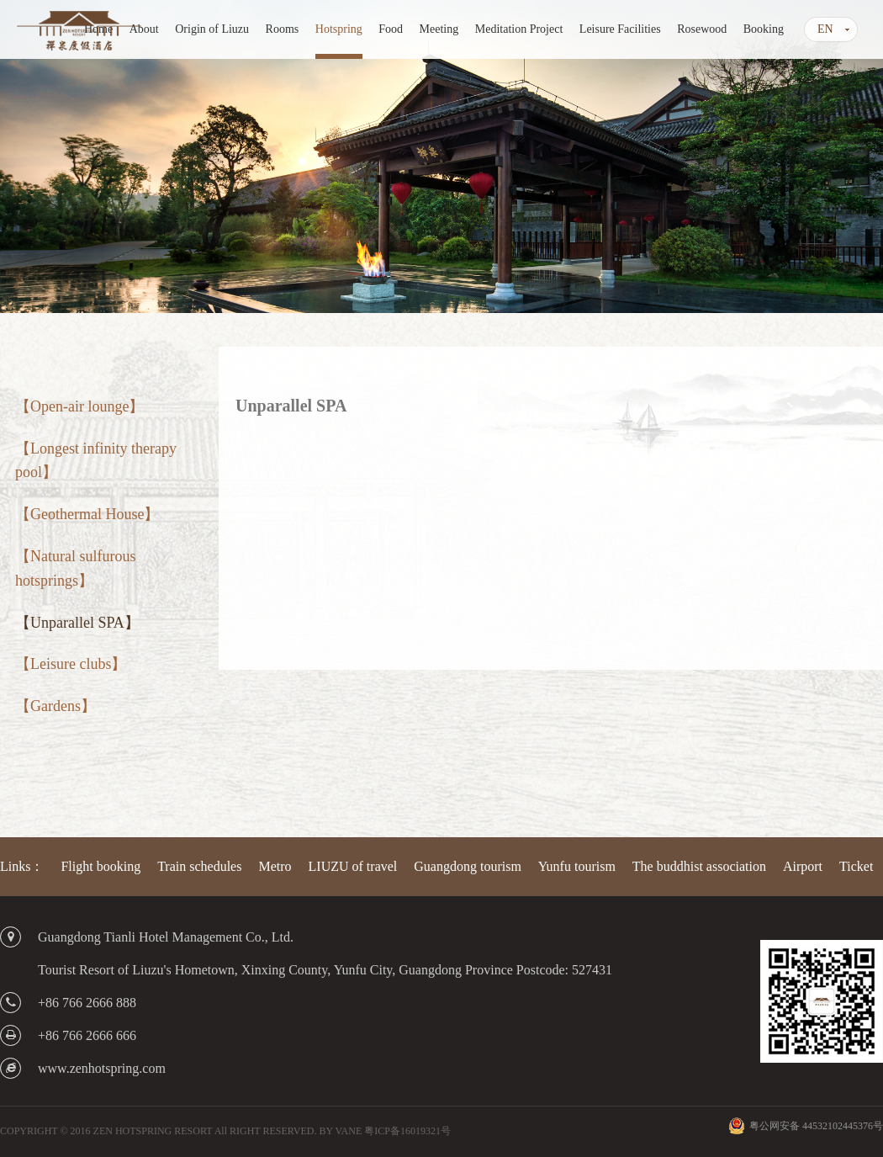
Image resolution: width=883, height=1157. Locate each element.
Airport (802, 866)
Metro (274, 866)
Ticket (856, 866)
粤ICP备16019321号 (407, 1131)
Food (390, 29)
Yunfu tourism (577, 866)
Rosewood (702, 29)
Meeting (439, 29)
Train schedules (199, 866)
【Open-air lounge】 (79, 406)
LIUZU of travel (353, 866)
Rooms (282, 29)
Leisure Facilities (620, 29)
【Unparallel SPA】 (77, 622)
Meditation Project (519, 29)
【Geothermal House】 (87, 514)
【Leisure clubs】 (70, 663)
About (144, 29)
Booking (763, 29)
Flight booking (100, 866)
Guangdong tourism (467, 866)
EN (825, 29)
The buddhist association (699, 866)
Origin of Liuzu (212, 29)
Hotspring (338, 29)
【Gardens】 (55, 706)
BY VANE (340, 1131)
